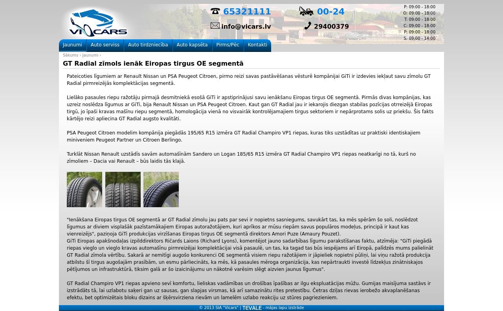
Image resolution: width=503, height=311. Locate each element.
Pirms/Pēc (228, 45)
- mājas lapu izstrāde (273, 307)
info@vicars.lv (246, 26)
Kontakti (257, 45)
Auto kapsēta (192, 45)
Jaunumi (91, 55)
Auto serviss (105, 45)
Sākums (70, 55)
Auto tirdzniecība (148, 45)
